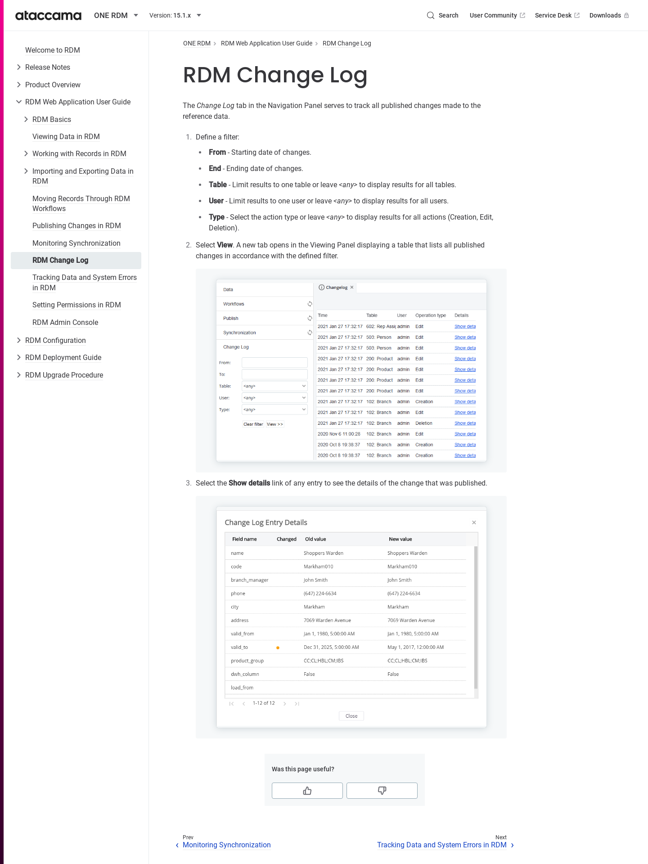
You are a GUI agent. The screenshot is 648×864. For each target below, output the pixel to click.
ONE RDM (197, 43)
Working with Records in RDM (79, 153)
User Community (498, 15)
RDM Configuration (55, 340)
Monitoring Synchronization (76, 243)
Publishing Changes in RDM (76, 225)
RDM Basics (51, 119)
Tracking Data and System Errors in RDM (84, 282)
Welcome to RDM (52, 50)
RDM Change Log (60, 260)
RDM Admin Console (65, 322)
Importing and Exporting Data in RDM (83, 176)
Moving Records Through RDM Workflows (81, 203)
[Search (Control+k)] (442, 15)
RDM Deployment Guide (63, 357)
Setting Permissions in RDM (76, 305)
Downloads (610, 15)
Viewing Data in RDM (66, 136)
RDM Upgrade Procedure (64, 375)
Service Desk (558, 15)
